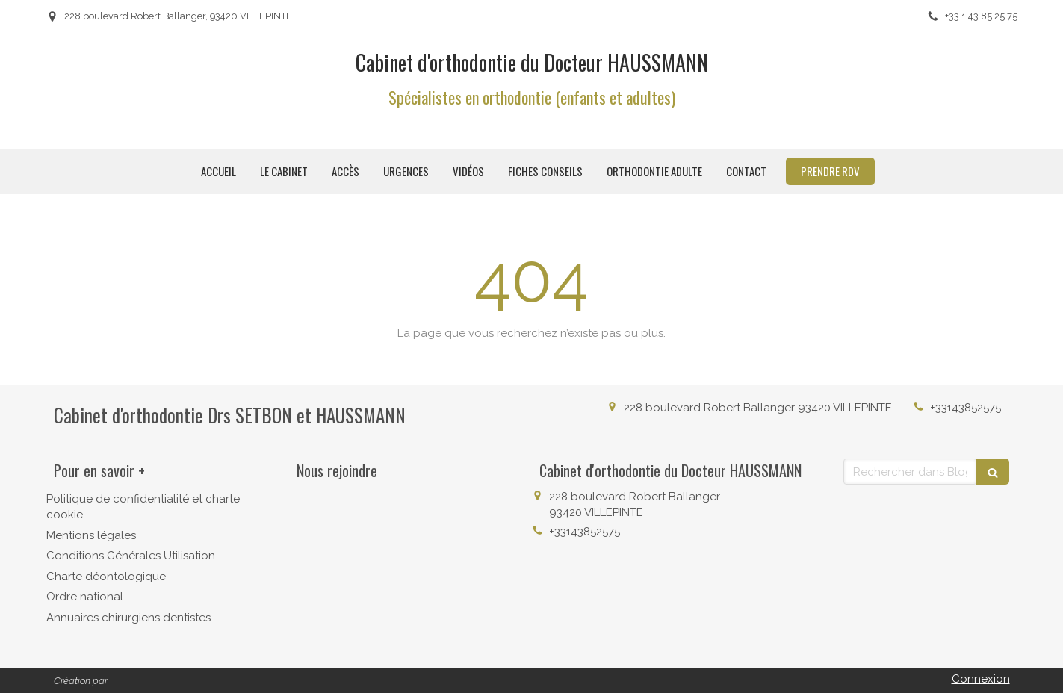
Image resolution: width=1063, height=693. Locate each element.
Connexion (981, 679)
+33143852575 (965, 407)
